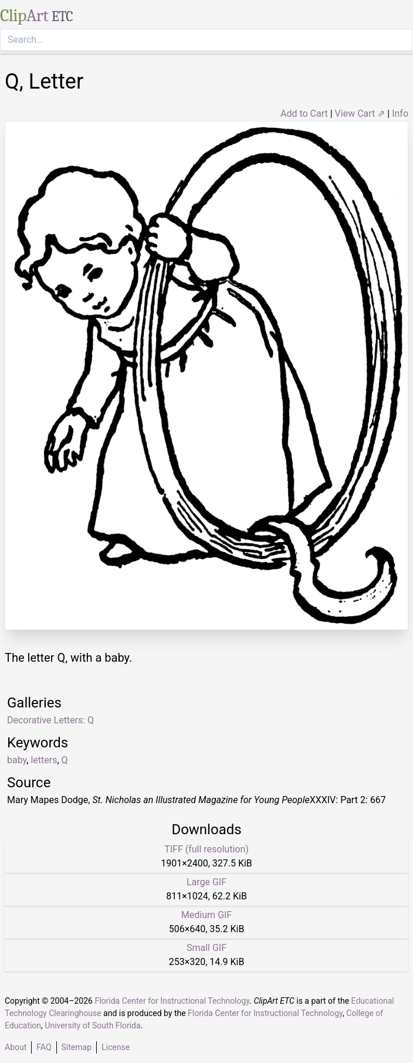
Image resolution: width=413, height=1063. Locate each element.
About (15, 1047)
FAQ (43, 1047)
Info (400, 113)
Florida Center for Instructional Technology (171, 1001)
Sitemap (77, 1047)
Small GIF (206, 947)
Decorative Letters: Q (50, 720)
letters (44, 760)
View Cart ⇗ (360, 113)
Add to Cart (304, 113)
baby (16, 760)
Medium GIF (206, 914)
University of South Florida (92, 1025)
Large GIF (206, 882)
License (115, 1047)
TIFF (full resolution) (206, 849)
